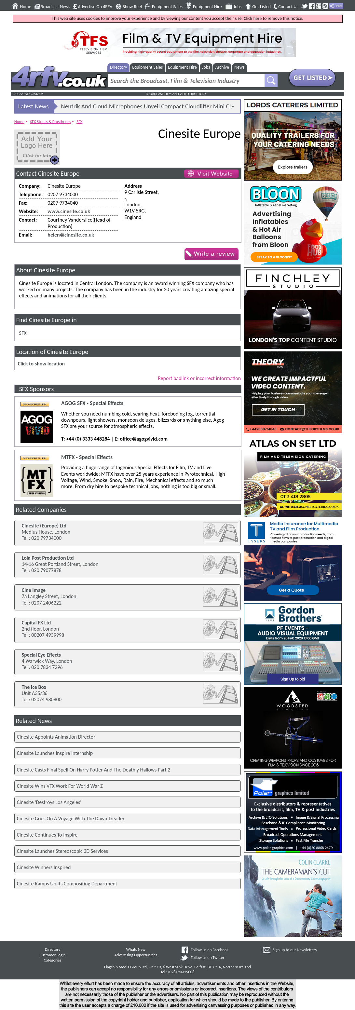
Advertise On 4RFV (95, 6)
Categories (52, 960)
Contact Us (288, 6)
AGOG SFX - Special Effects (92, 403)
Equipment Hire (207, 6)
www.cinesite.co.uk (69, 211)
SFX (79, 121)
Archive (222, 67)
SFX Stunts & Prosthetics (50, 121)
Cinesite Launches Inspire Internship (55, 753)
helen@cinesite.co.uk (71, 235)
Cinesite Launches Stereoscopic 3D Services (62, 851)
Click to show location (41, 364)
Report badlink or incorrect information (199, 378)
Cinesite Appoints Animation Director (56, 737)
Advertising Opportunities (136, 954)
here (257, 18)
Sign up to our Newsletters (295, 949)
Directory (118, 67)
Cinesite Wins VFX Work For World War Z (60, 786)
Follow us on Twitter (207, 957)
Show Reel (132, 6)
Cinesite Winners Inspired (44, 867)
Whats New (135, 949)
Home (25, 6)
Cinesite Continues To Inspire (47, 835)
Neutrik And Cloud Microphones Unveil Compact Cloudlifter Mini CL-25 (147, 107)
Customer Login (52, 954)
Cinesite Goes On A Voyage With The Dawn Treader (71, 818)
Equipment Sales (167, 6)
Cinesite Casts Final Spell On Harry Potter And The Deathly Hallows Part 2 (94, 770)
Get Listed (261, 6)
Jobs (238, 6)
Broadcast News (55, 6)
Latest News (33, 106)
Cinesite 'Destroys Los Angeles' (49, 802)
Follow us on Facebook (209, 949)
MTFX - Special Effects (87, 457)
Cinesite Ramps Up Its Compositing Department (67, 883)
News (239, 67)
